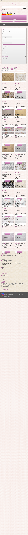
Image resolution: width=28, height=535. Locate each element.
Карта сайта (4, 271)
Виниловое (5, 58)
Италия (4, 62)
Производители (4, 266)
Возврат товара (4, 269)
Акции (3, 267)
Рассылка (3, 279)
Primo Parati (13, 26)
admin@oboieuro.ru (5, 286)
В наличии (5, 50)
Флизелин (4, 54)
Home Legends (18, 26)
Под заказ (4, 48)
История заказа (4, 276)
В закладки (5, 85)
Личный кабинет (5, 275)
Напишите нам (14, 21)
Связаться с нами (5, 268)
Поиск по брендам (6, 26)
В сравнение (5, 87)
